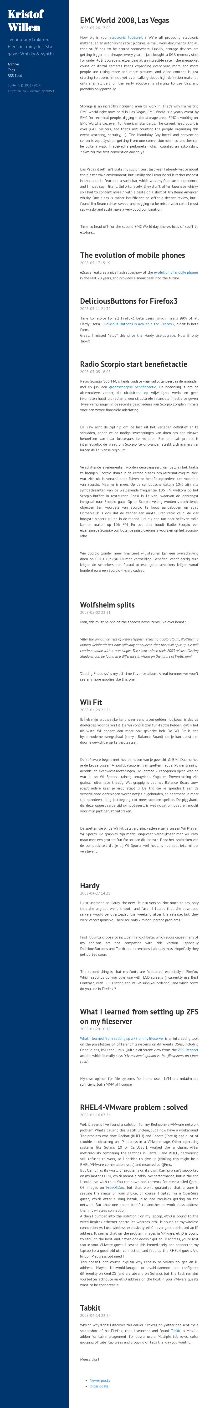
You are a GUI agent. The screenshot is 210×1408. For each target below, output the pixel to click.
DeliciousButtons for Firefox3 (129, 301)
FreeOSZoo (115, 1187)
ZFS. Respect (188, 1049)
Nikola (50, 91)
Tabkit (90, 1308)
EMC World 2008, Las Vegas (124, 20)
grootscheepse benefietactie (132, 386)
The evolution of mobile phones (132, 255)
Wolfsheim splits (107, 605)
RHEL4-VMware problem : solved (134, 1107)
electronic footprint (126, 37)
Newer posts (100, 1380)
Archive (13, 64)
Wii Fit (91, 702)
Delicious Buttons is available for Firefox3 (139, 323)
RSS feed (15, 75)
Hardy (89, 885)
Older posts (99, 1386)
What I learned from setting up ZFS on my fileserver (139, 1016)
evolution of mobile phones (176, 272)
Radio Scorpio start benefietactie (133, 364)
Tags (11, 69)
